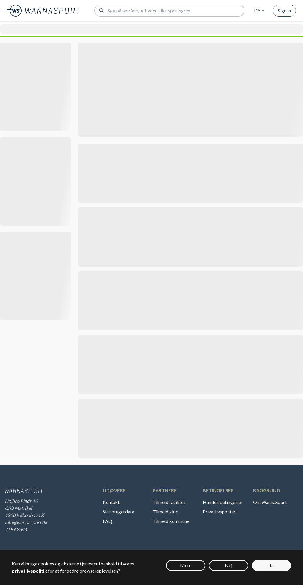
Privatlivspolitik (219, 511)
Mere (185, 565)
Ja (271, 565)
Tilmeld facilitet (169, 502)
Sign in (284, 10)
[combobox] (258, 11)
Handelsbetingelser (223, 502)
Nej (228, 565)
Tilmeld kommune (171, 521)
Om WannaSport (270, 502)
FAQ (107, 521)
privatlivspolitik (29, 570)
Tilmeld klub (165, 511)
